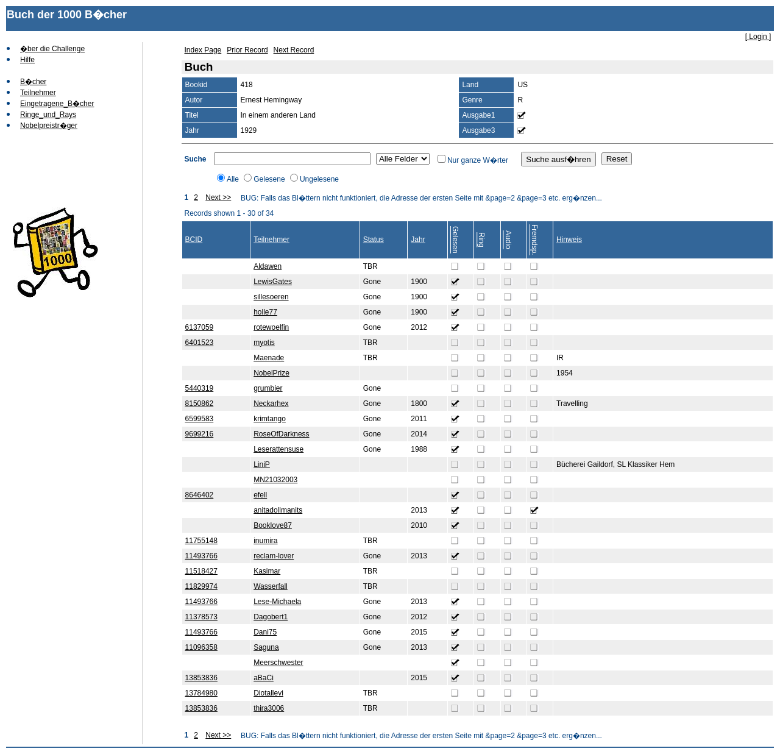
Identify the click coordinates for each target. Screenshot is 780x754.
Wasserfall (271, 586)
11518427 (201, 571)
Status (373, 239)
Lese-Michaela (277, 601)
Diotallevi (268, 693)
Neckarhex (271, 403)
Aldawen (268, 266)
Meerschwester (278, 662)
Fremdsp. (534, 239)
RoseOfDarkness (281, 434)
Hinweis (569, 239)
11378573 (201, 617)
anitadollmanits (278, 510)
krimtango (270, 418)
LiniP (262, 464)
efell (260, 495)
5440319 (199, 388)
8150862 (199, 403)
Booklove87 (273, 525)
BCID (194, 239)
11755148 (201, 540)
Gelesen (455, 240)
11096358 (201, 647)
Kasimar (267, 571)
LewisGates (273, 281)
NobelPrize (271, 373)
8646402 (199, 495)
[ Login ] (758, 36)
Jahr (418, 239)
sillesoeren (271, 297)
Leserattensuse (278, 449)
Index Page (203, 50)
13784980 (201, 693)
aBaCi (264, 678)
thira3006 (269, 708)
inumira (265, 540)
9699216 (199, 434)
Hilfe (27, 59)
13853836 (201, 678)
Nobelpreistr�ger (48, 125)
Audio (508, 239)
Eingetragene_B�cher (57, 103)
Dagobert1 (271, 617)
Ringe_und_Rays (48, 114)
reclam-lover (274, 556)
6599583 (199, 418)
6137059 (199, 327)
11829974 (201, 586)
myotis (264, 342)
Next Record (294, 50)
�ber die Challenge (52, 48)
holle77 (265, 312)
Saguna (266, 647)
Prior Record (247, 50)
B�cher (33, 81)
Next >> (218, 197)
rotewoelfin (271, 327)
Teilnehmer (38, 92)
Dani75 (265, 632)
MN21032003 (275, 479)
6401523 (199, 342)
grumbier (268, 388)
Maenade (269, 358)
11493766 (201, 556)
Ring (481, 239)
